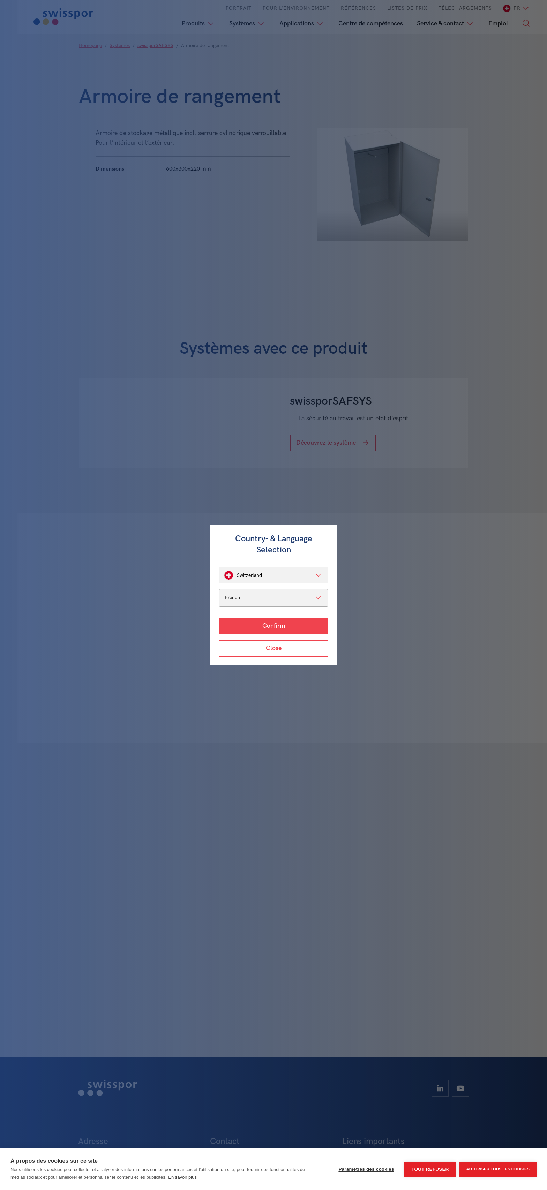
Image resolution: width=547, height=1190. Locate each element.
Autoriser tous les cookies (498, 1169)
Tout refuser (430, 1169)
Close (274, 648)
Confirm (273, 626)
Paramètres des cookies (366, 1169)
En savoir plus (182, 1177)
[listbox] (273, 575)
